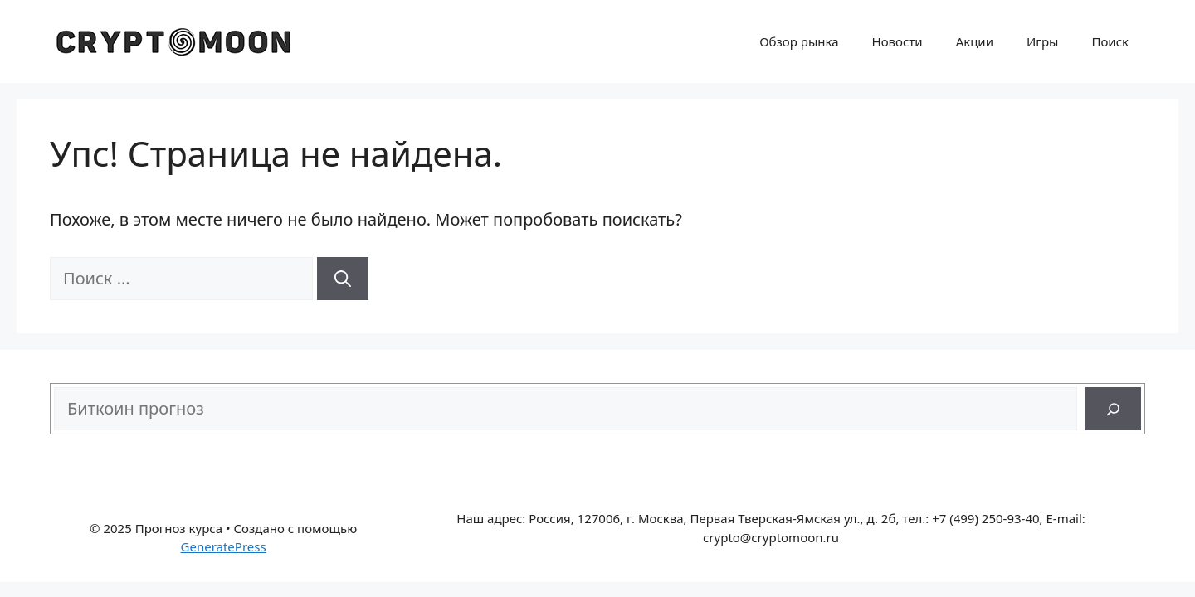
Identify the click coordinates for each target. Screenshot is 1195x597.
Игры (1042, 41)
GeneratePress (223, 546)
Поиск (1110, 41)
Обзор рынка (798, 41)
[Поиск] (1113, 408)
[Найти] (342, 278)
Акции (974, 41)
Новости (897, 41)
